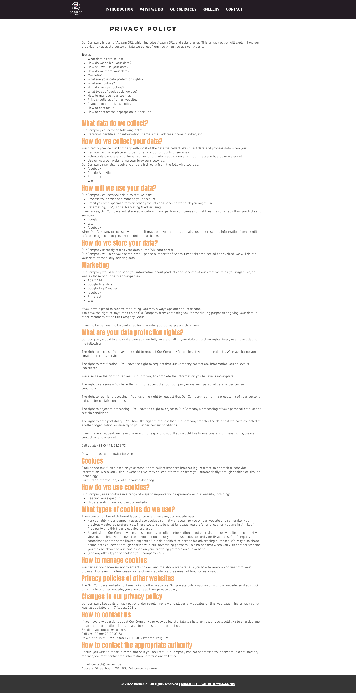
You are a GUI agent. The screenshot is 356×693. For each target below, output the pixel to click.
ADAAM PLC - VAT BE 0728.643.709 (208, 684)
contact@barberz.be (118, 454)
